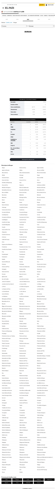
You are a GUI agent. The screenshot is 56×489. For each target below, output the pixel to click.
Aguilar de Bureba (5, 170)
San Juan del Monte (41, 380)
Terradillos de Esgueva (41, 405)
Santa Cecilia (4, 385)
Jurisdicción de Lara (41, 281)
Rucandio (39, 375)
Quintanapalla (40, 353)
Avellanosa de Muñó (41, 185)
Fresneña (39, 246)
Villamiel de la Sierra (6, 452)
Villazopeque (22, 464)
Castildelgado (5, 219)
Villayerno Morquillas (6, 464)
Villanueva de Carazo (6, 454)
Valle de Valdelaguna (23, 430)
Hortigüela (4, 269)
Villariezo (4, 459)
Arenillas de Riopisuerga (7, 182)
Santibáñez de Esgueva (24, 393)
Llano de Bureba (5, 294)
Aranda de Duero (5, 177)
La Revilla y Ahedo (40, 286)
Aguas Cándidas (40, 167)
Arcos (38, 180)
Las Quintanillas (40, 289)
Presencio (21, 348)
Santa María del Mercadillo (24, 390)
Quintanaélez (4, 353)
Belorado (39, 195)
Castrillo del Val (22, 222)
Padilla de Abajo (40, 326)
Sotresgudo (4, 402)
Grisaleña (21, 259)
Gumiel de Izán (40, 259)
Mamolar (21, 301)
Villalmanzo (21, 447)
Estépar (21, 244)
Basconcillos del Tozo (41, 192)
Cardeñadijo (39, 212)
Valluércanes (4, 435)
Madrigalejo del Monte (6, 298)
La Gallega (39, 284)
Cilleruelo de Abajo (23, 232)
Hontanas (4, 264)
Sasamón (21, 397)
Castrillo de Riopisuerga (42, 222)
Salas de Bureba (5, 378)
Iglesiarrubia (4, 276)
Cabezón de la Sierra (41, 204)
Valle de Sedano (22, 427)
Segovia (6, 482)
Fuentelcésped (5, 254)
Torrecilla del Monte (6, 410)
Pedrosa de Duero (23, 336)
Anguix (38, 175)
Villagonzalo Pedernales (24, 442)
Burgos (38, 202)
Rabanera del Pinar (23, 360)
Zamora (38, 482)
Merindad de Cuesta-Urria (24, 306)
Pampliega (4, 333)
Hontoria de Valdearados (24, 266)
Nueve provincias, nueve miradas (20, 15)
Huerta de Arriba (5, 271)
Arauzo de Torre (22, 180)
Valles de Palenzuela (41, 432)
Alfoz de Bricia (5, 172)
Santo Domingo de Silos (7, 395)
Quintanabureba (22, 350)
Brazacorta (21, 199)
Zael (20, 469)
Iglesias (21, 276)
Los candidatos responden (33, 15)
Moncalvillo (21, 316)
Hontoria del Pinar (5, 266)
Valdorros (39, 420)
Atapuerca (21, 185)
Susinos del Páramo (23, 402)
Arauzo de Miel (40, 177)
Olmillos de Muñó (22, 323)
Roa (3, 373)
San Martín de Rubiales (24, 383)
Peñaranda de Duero (41, 338)
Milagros (21, 311)
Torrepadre (4, 412)
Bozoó (3, 199)
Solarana (39, 397)
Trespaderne (22, 415)
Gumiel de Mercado (6, 261)
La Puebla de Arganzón (24, 286)
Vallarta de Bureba (6, 422)
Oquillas (3, 326)
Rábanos (39, 360)
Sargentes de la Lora (41, 395)
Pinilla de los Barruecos (24, 343)
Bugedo (3, 202)
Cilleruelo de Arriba (41, 232)
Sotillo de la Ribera (23, 400)
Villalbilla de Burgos (23, 444)
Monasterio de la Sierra (42, 313)
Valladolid (28, 482)
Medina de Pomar (40, 303)
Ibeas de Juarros (22, 274)
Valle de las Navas (23, 422)
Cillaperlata (4, 232)
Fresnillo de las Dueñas (6, 249)
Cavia (38, 224)
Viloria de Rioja (22, 467)
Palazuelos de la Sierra (24, 331)
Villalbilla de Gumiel (41, 444)
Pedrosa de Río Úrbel (23, 338)
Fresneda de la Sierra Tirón (25, 246)
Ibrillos (38, 274)
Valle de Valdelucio (41, 430)
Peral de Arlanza (5, 341)
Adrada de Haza (22, 167)
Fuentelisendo (22, 254)
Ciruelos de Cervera (6, 234)
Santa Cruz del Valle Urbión (42, 385)
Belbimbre (21, 195)
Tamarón (39, 402)
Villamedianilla (40, 449)
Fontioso (38, 244)
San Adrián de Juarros (24, 380)
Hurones (3, 274)
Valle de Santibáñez (6, 427)
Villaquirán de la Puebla (7, 457)
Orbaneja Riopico (23, 326)
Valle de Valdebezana (6, 430)
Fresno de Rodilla (40, 249)
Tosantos (4, 415)
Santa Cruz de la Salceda (24, 385)
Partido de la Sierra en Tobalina (8, 336)
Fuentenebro (4, 256)
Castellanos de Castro (41, 217)
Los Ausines (39, 294)
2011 (39, 19)
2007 (49, 19)
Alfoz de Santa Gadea (41, 172)
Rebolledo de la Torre (23, 363)
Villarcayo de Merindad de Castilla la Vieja (45, 457)
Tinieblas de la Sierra (6, 407)
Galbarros (39, 256)
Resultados (50, 15)
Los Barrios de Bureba (24, 296)
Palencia (39, 479)
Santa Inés (21, 388)
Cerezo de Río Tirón (6, 229)
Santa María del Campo (42, 388)
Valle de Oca (39, 425)
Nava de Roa (39, 318)
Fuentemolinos (40, 254)
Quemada (4, 350)
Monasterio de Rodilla (6, 316)
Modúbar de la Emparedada (25, 313)
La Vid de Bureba (5, 291)
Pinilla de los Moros (41, 343)
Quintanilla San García (41, 358)
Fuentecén (39, 251)
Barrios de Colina (22, 192)
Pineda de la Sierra (41, 341)
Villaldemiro (4, 447)
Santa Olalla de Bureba (6, 393)
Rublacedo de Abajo (23, 375)
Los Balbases (4, 296)
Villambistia (21, 449)
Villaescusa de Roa (23, 437)
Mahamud (21, 298)
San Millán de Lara (41, 383)
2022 (7, 19)
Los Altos (21, 294)
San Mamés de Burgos (6, 383)
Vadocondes (39, 417)
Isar (38, 276)
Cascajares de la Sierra (24, 217)
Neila (38, 321)
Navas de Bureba (5, 321)
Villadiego (4, 437)
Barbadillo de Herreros (6, 190)
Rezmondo (21, 370)
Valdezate (21, 420)
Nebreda (21, 321)
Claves (41, 15)
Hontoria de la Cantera (41, 264)
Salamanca (49, 479)
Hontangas (21, 264)
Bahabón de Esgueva (6, 187)
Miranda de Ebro (40, 311)
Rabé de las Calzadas (6, 363)
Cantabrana (21, 209)
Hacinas (21, 261)
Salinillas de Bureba (6, 380)
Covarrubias (39, 237)
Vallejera (21, 432)
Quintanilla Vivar (5, 360)
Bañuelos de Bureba (41, 187)
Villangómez (21, 452)
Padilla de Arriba (5, 328)
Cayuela (3, 227)
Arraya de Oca (5, 185)
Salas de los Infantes (23, 378)
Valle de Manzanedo (6, 425)
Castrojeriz (21, 224)
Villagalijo (4, 442)
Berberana (4, 197)
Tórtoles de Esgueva (41, 412)
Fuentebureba (22, 251)
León (28, 479)
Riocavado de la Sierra (41, 370)
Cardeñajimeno (5, 214)
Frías (3, 251)
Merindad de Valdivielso (7, 311)
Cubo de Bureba (22, 239)
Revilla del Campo (23, 368)
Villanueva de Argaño (41, 452)
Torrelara (39, 410)
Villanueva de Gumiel (23, 454)
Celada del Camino (41, 227)
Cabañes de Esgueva (23, 204)
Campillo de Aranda (23, 207)
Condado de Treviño (41, 234)
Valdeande (4, 420)
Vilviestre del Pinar (41, 467)
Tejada (20, 405)
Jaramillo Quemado (41, 279)
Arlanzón (39, 182)
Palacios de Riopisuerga (7, 331)
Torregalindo (22, 410)
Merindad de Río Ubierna (7, 308)
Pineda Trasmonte (5, 343)
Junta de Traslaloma (6, 281)
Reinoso (38, 365)
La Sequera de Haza (6, 289)
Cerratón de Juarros (23, 229)
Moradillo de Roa (22, 318)
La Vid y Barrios (22, 291)
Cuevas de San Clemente (42, 239)
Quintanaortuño (22, 353)
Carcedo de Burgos (23, 212)
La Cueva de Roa (22, 284)
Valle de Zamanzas (6, 432)
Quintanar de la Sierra (6, 355)
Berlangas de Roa (23, 197)
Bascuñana (4, 195)
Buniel (20, 202)
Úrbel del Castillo (22, 417)
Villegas (38, 464)
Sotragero (39, 400)
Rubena (3, 375)
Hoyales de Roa (22, 269)
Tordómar (39, 407)
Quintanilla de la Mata (6, 358)
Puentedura (39, 348)
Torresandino (22, 412)
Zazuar (3, 472)
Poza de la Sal (22, 345)
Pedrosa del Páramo (41, 336)
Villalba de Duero (5, 444)
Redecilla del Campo (6, 365)
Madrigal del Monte (41, 296)
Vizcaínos (4, 469)
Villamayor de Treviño (6, 449)
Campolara (39, 207)
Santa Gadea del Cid (6, 388)
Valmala (21, 435)
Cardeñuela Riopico (23, 214)
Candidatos (9, 15)
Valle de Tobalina (40, 427)
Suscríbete (42, 4)
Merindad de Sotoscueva (24, 308)
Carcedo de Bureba (6, 212)
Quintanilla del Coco (23, 358)
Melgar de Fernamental (6, 306)
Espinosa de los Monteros (7, 244)
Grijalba (3, 259)
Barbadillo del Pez (40, 190)
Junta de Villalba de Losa (24, 281)
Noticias (4, 15)
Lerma (38, 291)
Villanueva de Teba (41, 454)
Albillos (20, 170)
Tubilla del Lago (5, 417)
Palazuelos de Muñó (41, 331)
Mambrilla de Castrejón (42, 298)
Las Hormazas (22, 289)
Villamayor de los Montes (42, 447)
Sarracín (4, 397)
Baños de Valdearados (24, 187)
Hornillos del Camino (41, 266)
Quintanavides (22, 355)
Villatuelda (4, 462)
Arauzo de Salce (5, 180)
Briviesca (39, 199)
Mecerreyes (21, 303)
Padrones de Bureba (23, 328)
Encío (3, 242)
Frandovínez (4, 246)
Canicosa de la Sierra (6, 209)
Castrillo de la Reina (41, 219)
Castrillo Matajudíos (6, 224)
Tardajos (4, 405)
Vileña (38, 435)
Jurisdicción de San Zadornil (8, 284)
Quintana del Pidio (40, 350)
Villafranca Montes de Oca (24, 440)
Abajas (3, 167)
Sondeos (46, 15)
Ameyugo (21, 175)
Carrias (38, 214)
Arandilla (21, 177)
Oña (38, 323)
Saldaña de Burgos (41, 378)
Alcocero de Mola (40, 170)
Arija (20, 182)
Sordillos (4, 400)
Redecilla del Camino (41, 363)
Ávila (6, 479)
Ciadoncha (39, 229)
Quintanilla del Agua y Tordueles (43, 355)
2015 (28, 19)
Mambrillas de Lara (6, 301)
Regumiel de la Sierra (23, 365)
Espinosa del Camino (41, 242)
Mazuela (3, 303)
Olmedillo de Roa (5, 323)
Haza (38, 261)
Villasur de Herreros (41, 459)
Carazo (38, 209)
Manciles (39, 301)
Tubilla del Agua (40, 415)
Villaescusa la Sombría (41, 437)
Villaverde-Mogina (40, 462)
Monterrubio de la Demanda (42, 316)
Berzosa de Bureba (41, 197)
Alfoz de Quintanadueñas (24, 172)
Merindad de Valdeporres (42, 308)
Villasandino (21, 459)
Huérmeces (39, 269)
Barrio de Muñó (5, 192)
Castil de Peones (22, 219)
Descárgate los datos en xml (28, 159)
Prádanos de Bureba (41, 345)
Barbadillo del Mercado (24, 190)
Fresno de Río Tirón (23, 249)
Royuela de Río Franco (41, 373)
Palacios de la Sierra (41, 328)
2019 (17, 19)
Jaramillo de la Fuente (24, 279)
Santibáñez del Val (41, 393)
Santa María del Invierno (7, 390)
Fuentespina (21, 256)
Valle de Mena (22, 425)
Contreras (4, 237)
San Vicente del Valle (23, 395)
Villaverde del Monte (23, 462)
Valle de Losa (39, 422)
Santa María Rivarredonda (42, 390)
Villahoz (38, 442)
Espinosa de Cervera (23, 242)
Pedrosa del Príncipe (6, 338)
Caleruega (4, 207)
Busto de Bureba (5, 204)
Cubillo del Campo (5, 239)
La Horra (4, 286)
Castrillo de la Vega (6, 222)
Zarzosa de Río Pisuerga (42, 469)
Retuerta (4, 368)
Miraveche (4, 313)
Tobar (20, 407)
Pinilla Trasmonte (5, 345)
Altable (3, 175)
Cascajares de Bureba (6, 217)
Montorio (4, 318)
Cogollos (21, 234)
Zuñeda (21, 472)
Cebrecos (21, 227)
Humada (39, 271)
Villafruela (39, 440)
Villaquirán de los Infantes (24, 457)
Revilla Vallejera (5, 370)
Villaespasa (4, 440)
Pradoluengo (4, 348)
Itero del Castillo (5, 279)
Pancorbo (21, 333)
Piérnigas (21, 341)
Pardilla (38, 333)
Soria (17, 482)
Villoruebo (4, 467)
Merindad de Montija (41, 306)
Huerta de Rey (22, 271)
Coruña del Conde (23, 237)
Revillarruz (39, 368)
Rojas (20, 373)
